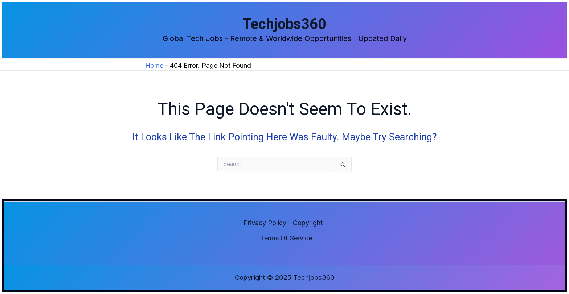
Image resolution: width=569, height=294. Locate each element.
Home (154, 65)
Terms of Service (286, 238)
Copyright (308, 223)
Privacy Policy (264, 223)
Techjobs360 (284, 24)
